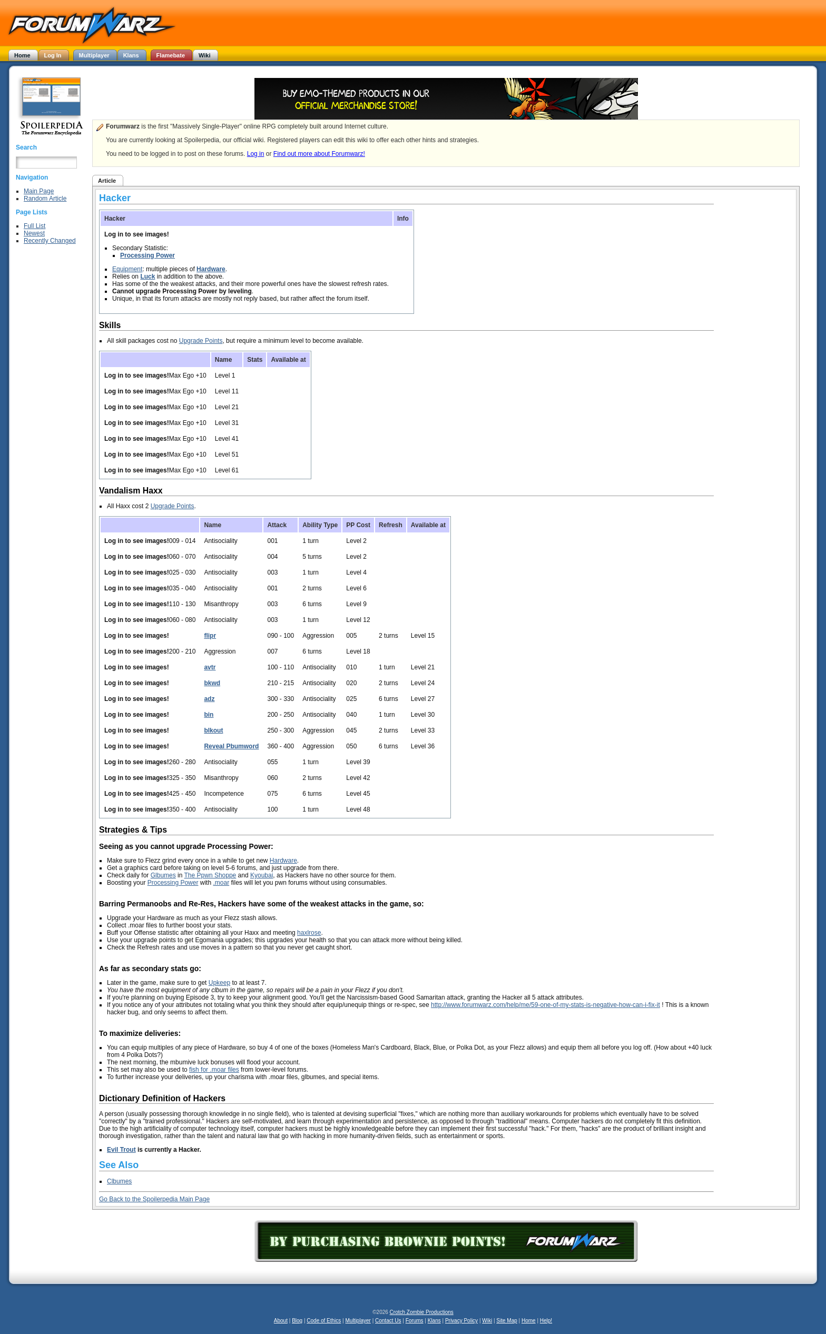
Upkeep (219, 982)
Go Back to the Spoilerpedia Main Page (154, 1199)
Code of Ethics (324, 1320)
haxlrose (309, 932)
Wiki (487, 1320)
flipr (210, 635)
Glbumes (163, 875)
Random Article (45, 198)
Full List (34, 226)
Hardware (210, 269)
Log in (255, 153)
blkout (213, 730)
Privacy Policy (461, 1320)
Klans (434, 1320)
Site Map (506, 1320)
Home (529, 1320)
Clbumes (119, 1181)
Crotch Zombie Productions (422, 1312)
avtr (209, 667)
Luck (147, 276)
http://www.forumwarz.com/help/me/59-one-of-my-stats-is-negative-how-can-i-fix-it (545, 1005)
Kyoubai (261, 875)
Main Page (39, 191)
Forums (415, 1320)
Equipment (127, 269)
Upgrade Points (201, 340)
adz (209, 699)
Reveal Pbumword (231, 746)
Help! (546, 1320)
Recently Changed (50, 240)
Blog (297, 1320)
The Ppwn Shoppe (210, 875)
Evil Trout (121, 1149)
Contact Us (388, 1320)
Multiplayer (358, 1320)
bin (208, 714)
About (281, 1320)
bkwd (212, 683)
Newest (34, 233)
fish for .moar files (214, 1069)
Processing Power (147, 255)
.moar (221, 882)
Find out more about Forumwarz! (319, 153)
